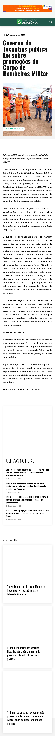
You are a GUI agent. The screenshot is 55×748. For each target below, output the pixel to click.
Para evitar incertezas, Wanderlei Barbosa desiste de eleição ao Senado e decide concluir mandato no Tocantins (26, 486)
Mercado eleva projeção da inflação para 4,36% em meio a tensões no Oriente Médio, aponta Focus (27, 513)
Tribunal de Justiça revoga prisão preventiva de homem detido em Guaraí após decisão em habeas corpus (25, 718)
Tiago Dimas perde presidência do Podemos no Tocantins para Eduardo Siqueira (26, 590)
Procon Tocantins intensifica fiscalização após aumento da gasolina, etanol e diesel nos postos (23, 653)
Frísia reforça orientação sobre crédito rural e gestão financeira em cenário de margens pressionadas (27, 499)
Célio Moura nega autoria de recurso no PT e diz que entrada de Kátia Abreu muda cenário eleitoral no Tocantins (27, 472)
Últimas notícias (14, 129)
